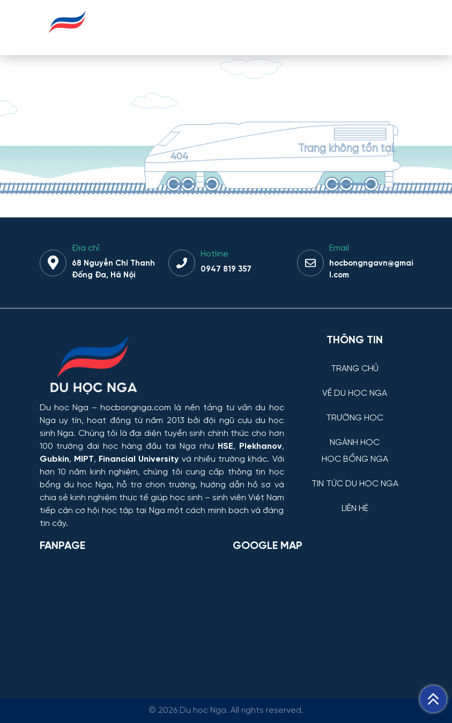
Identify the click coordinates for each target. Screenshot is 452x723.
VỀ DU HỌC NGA (354, 393)
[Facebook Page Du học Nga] (130, 615)
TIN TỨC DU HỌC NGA (355, 484)
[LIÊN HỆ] (355, 500)
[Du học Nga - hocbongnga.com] (67, 39)
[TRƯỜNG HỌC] (355, 410)
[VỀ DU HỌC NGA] (355, 385)
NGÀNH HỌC (355, 443)
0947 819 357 (226, 269)
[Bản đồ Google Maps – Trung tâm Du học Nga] (313, 615)
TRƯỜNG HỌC (354, 418)
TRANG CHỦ (355, 369)
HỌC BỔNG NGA (355, 459)
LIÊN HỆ (355, 508)
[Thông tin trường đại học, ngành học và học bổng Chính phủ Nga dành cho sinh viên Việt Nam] (162, 365)
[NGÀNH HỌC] (355, 435)
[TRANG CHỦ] (355, 361)
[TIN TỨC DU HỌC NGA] (355, 476)
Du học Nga (64, 407)
